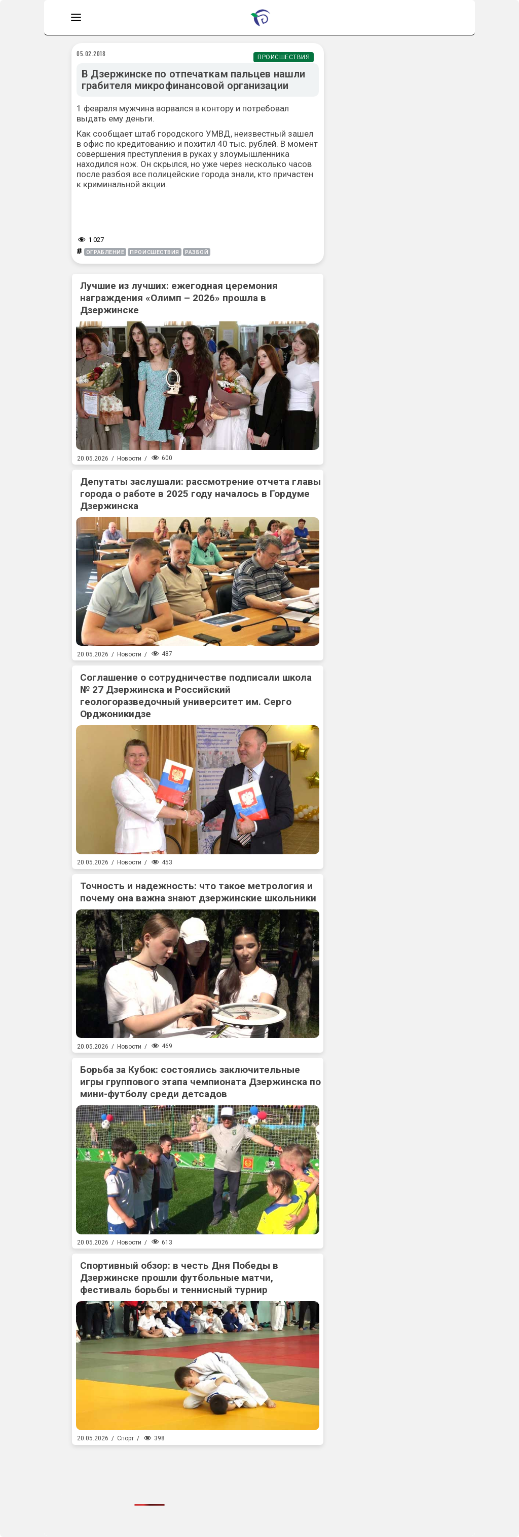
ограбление (105, 252)
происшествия (154, 252)
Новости (129, 458)
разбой (196, 252)
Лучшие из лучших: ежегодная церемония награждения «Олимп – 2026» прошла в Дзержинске (179, 298)
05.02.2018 (91, 54)
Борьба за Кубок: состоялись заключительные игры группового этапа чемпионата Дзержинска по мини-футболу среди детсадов (200, 1082)
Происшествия (283, 57)
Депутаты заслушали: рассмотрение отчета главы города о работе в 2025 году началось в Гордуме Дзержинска (200, 494)
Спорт (125, 1438)
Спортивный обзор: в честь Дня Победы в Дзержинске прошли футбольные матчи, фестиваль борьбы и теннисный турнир (179, 1278)
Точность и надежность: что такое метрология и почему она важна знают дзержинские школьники (198, 892)
